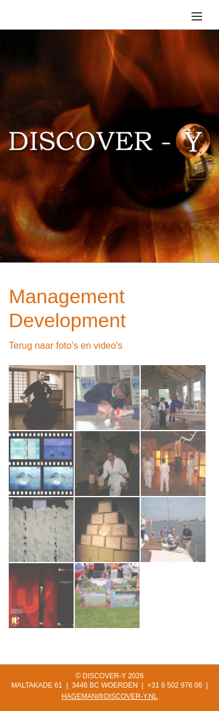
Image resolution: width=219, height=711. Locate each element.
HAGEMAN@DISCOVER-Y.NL (109, 696)
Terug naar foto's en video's (66, 346)
